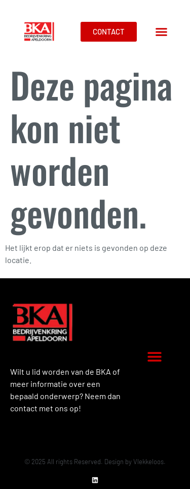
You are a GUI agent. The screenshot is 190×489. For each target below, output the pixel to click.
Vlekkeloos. (149, 462)
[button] (161, 32)
